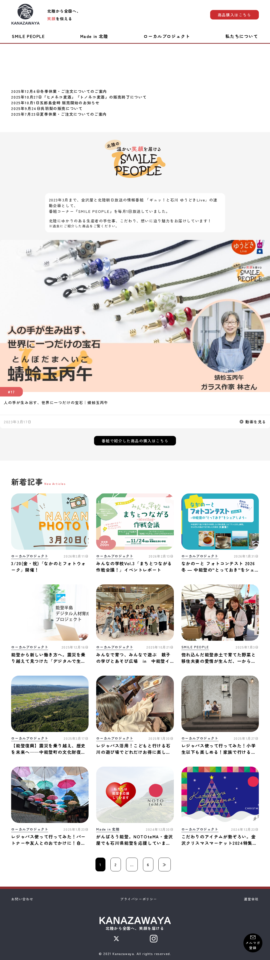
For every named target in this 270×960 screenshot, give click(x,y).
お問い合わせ (22, 899)
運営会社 (251, 899)
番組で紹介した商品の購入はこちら (135, 441)
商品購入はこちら (234, 15)
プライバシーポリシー (138, 899)
